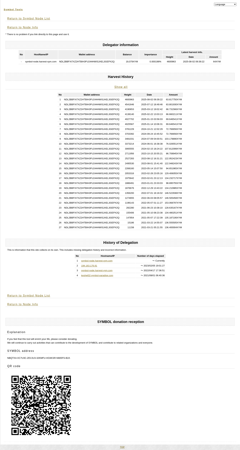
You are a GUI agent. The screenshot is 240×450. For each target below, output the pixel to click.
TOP (122, 447)
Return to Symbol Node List (28, 18)
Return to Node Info (22, 27)
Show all (121, 86)
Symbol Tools (13, 9)
